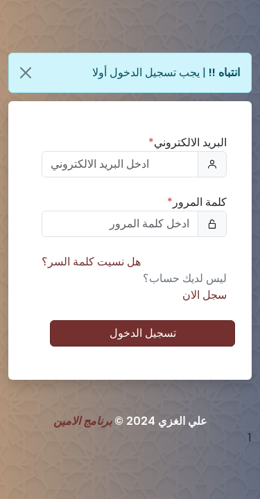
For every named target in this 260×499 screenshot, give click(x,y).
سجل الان (204, 295)
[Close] (25, 72)
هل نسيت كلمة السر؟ (91, 262)
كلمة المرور (197, 202)
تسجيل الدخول (143, 333)
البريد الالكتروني (187, 142)
